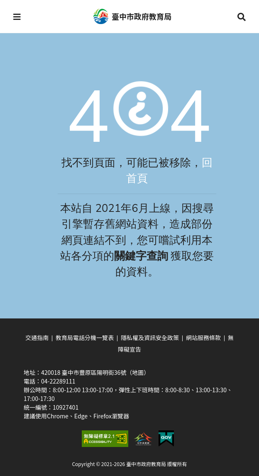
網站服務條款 (203, 337)
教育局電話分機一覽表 (85, 337)
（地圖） (137, 372)
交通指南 (37, 337)
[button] (17, 16)
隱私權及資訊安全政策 (150, 337)
